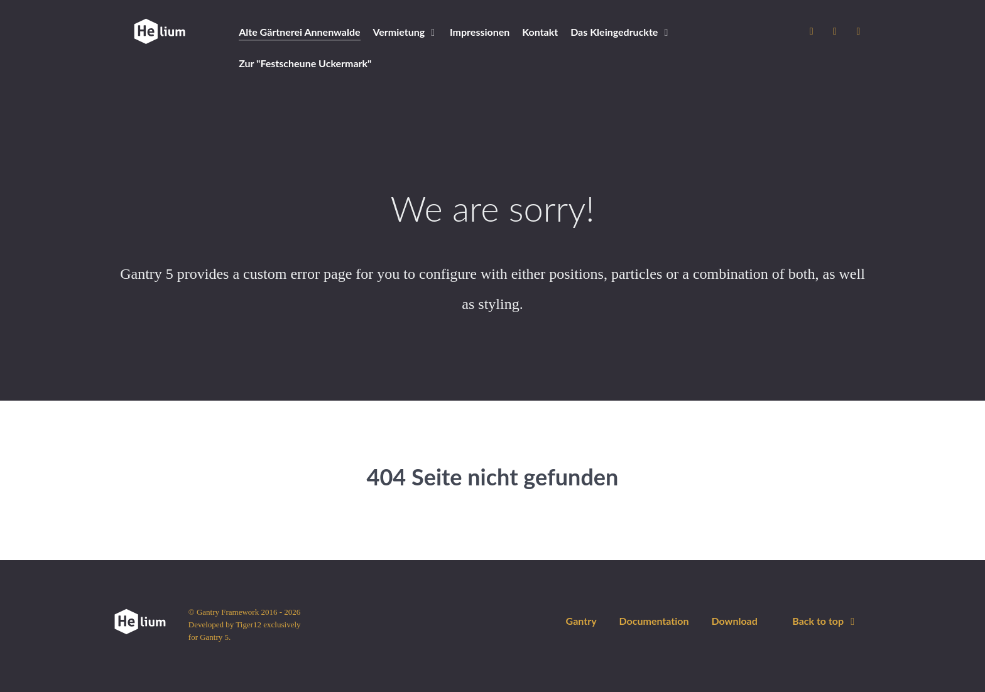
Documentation (653, 621)
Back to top (825, 621)
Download (734, 621)
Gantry (581, 621)
